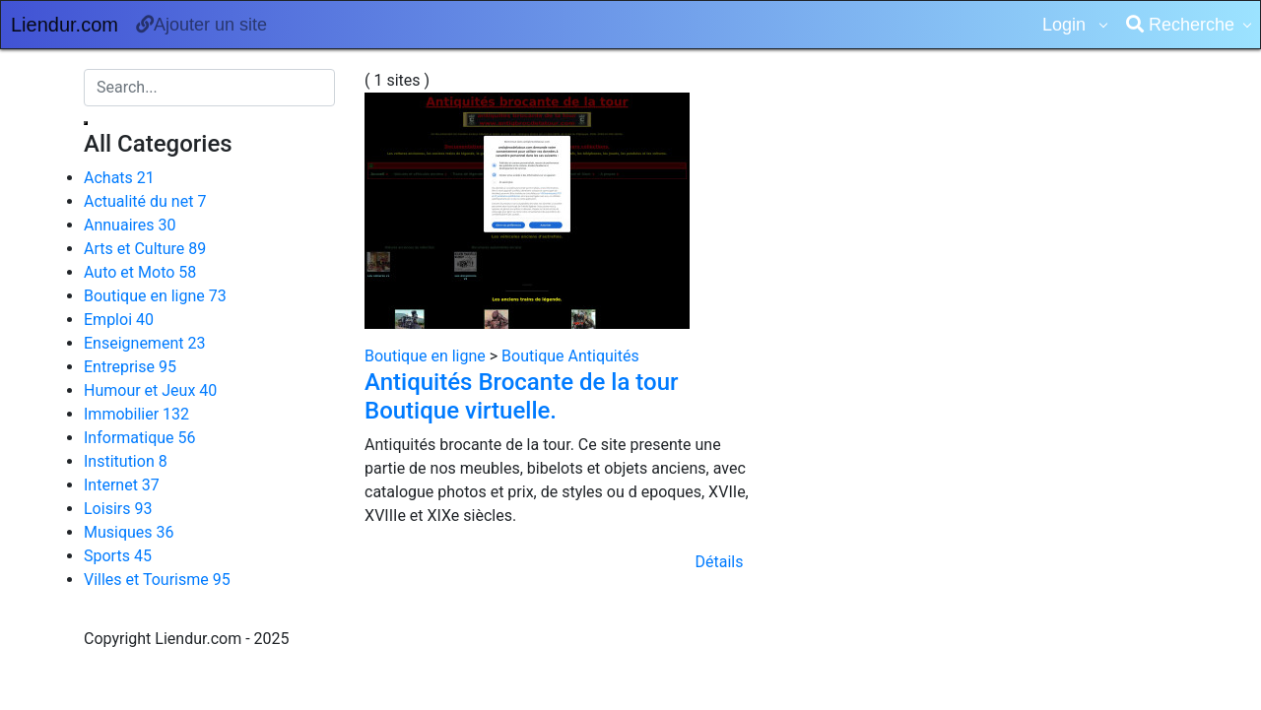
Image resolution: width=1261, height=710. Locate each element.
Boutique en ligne (155, 296)
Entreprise (130, 366)
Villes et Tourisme (157, 579)
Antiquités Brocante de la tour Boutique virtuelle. (522, 396)
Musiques (129, 532)
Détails (720, 561)
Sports (118, 556)
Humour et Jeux (150, 390)
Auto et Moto (140, 272)
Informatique (140, 437)
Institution (125, 461)
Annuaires (130, 225)
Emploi (119, 319)
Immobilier (136, 414)
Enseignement (144, 343)
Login (1066, 24)
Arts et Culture (145, 248)
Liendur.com (64, 24)
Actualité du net (145, 201)
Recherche (1180, 24)
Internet (122, 485)
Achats (119, 177)
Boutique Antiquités (570, 356)
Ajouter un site (201, 24)
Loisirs (118, 508)
